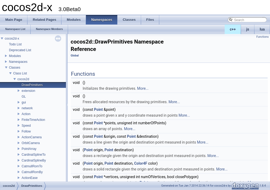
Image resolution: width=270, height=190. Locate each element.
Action (26, 114)
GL (24, 96)
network (27, 108)
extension (28, 91)
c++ (233, 29)
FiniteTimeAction (33, 120)
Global (75, 55)
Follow (26, 131)
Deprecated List (20, 50)
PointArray (29, 149)
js (247, 29)
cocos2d (23, 79)
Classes (14, 67)
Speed (26, 125)
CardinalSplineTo (34, 154)
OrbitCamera (31, 143)
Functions (262, 37)
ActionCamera (32, 137)
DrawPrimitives (32, 85)
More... (142, 88)
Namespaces (18, 62)
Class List (20, 73)
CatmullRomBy (32, 172)
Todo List (15, 44)
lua (262, 29)
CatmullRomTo (32, 166)
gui (24, 102)
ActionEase (30, 178)
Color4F (140, 163)
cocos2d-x (12, 38)
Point (98, 109)
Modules (15, 56)
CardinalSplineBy (34, 160)
